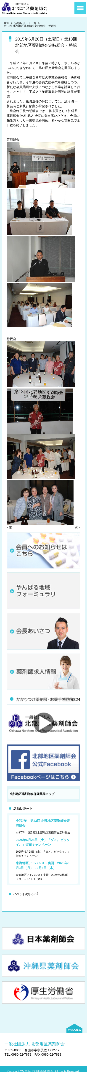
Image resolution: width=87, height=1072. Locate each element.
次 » (78, 527)
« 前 (10, 527)
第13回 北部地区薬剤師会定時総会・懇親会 (30, 26)
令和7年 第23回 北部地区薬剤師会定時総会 (43, 832)
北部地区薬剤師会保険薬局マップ (32, 794)
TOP (6, 23)
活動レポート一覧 (25, 23)
